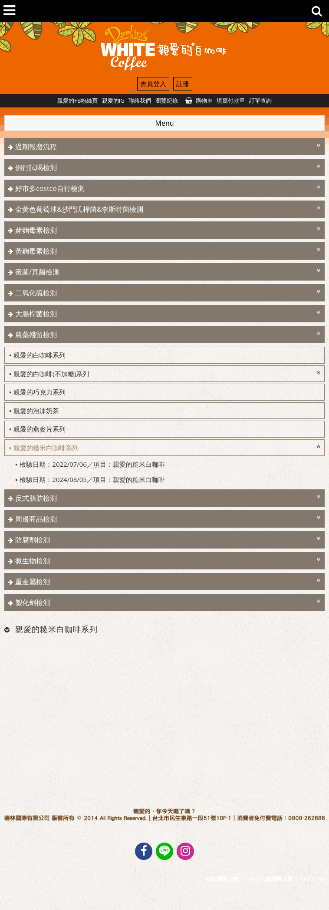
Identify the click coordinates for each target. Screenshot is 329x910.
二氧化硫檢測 (36, 293)
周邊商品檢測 (36, 519)
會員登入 (153, 83)
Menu (164, 123)
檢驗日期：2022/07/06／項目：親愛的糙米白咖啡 (92, 464)
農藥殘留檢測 (36, 334)
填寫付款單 (231, 100)
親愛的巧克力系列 (39, 392)
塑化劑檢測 (32, 602)
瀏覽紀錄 (166, 100)
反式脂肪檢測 (36, 498)
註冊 (182, 83)
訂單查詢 (260, 100)
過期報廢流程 (36, 146)
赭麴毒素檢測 (36, 230)
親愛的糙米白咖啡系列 (46, 447)
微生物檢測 (32, 560)
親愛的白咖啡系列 (39, 355)
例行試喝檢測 (36, 167)
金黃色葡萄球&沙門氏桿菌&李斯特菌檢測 (79, 209)
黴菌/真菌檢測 (37, 272)
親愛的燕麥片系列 (39, 429)
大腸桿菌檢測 (36, 313)
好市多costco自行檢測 (50, 188)
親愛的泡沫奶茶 (36, 410)
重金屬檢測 (32, 581)
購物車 (204, 100)
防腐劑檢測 (32, 540)
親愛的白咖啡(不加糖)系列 (51, 373)
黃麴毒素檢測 (36, 251)
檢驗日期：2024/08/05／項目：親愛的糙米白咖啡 (92, 479)
